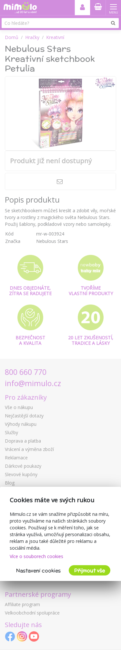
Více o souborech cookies (36, 556)
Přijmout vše (89, 570)
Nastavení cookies (38, 570)
